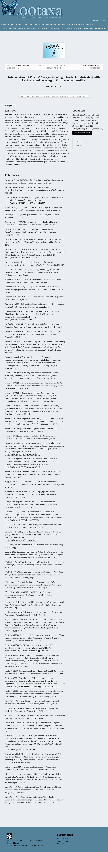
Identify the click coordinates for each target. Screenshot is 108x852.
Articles (29, 24)
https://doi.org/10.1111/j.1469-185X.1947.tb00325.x (25, 203)
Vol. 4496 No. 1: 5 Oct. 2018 (20, 66)
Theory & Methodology (29, 29)
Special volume (53, 24)
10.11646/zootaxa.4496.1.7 (92, 66)
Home (3, 24)
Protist (46, 29)
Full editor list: (8, 29)
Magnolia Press (22, 845)
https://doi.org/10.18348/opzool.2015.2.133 (22, 454)
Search (89, 24)
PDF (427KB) (10, 105)
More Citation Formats (82, 133)
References (80, 145)
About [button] (65, 24)
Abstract (79, 142)
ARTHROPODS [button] (73, 29)
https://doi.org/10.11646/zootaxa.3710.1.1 (22, 319)
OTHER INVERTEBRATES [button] (93, 29)
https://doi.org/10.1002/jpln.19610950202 (22, 520)
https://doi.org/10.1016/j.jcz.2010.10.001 (21, 257)
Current (19, 24)
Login (104, 20)
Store (10, 24)
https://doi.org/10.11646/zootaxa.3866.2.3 (22, 540)
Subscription (78, 24)
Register (97, 20)
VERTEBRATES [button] (57, 29)
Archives (39, 24)
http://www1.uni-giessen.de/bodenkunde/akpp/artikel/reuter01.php (35, 685)
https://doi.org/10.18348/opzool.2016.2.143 (22, 467)
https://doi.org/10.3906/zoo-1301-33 (20, 749)
